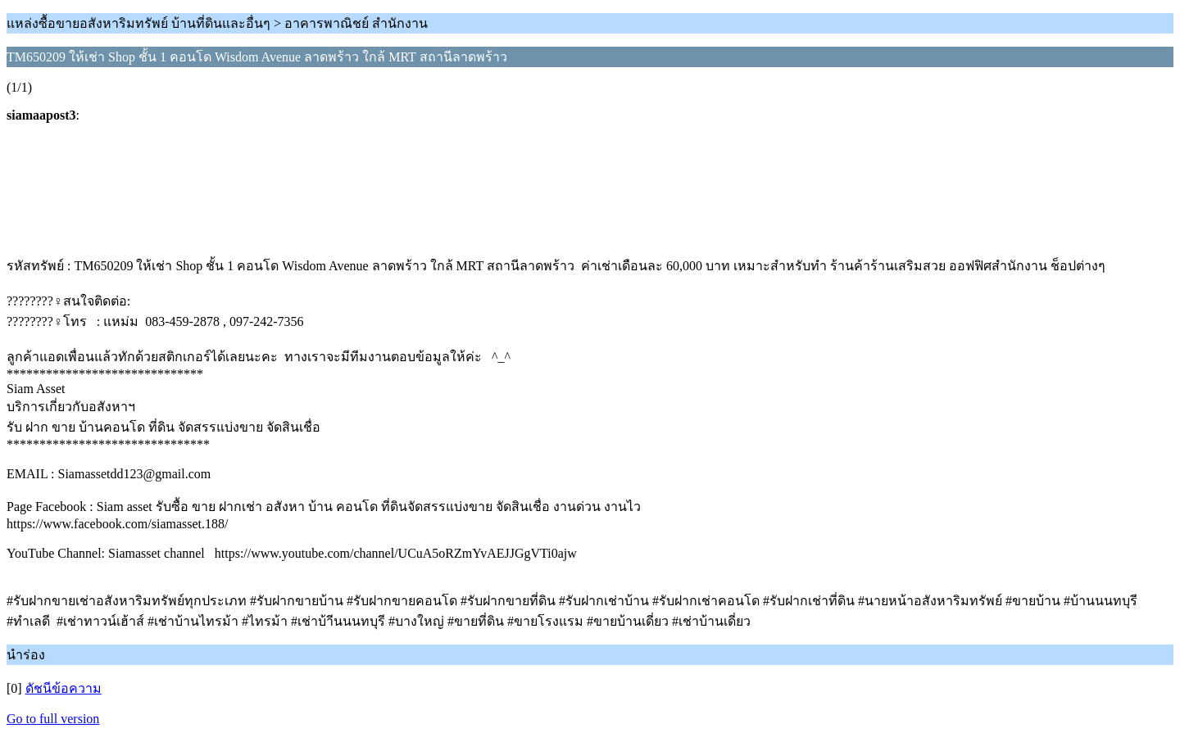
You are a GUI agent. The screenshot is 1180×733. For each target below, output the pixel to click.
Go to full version (53, 719)
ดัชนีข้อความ (63, 688)
